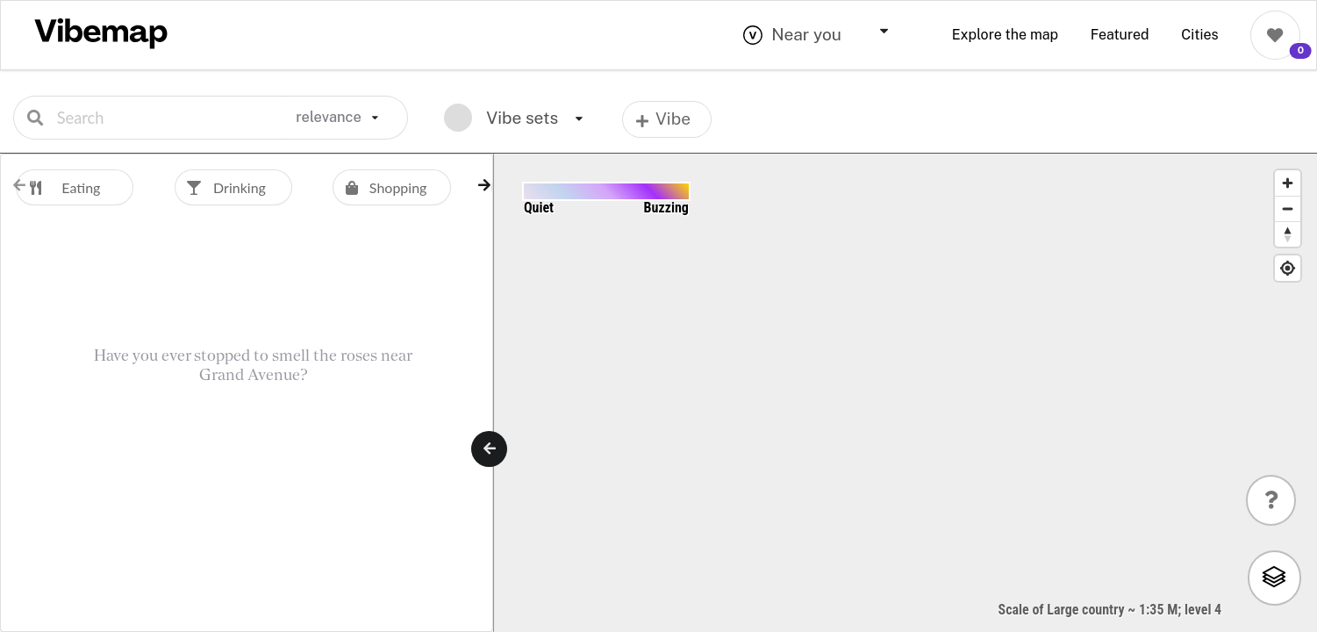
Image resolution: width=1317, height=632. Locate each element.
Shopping (379, 187)
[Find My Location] (1287, 268)
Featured (1120, 34)
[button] (485, 185)
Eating (58, 187)
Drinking (220, 187)
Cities (1199, 34)
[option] (95, 187)
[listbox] (345, 118)
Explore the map (1005, 34)
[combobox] (830, 35)
